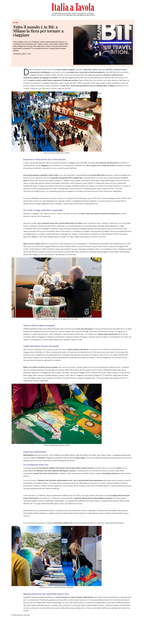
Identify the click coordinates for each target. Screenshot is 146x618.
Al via (15, 22)
